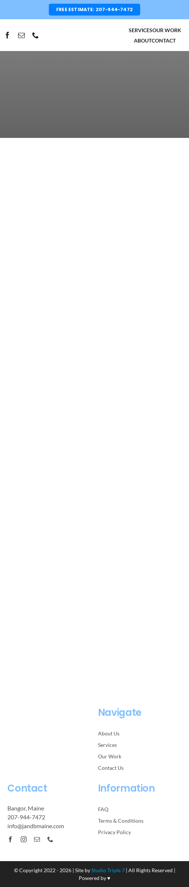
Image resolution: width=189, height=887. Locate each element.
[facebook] (7, 35)
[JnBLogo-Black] (94, 28)
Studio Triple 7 (108, 870)
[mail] (21, 35)
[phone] (35, 35)
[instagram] (24, 839)
